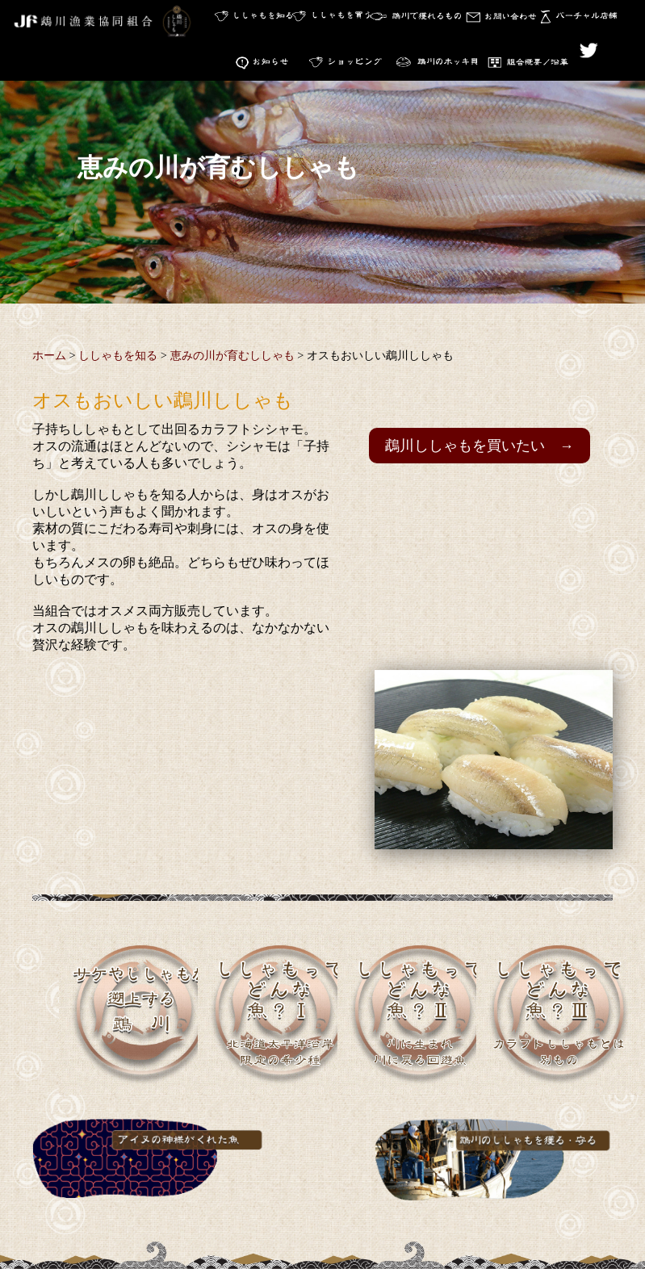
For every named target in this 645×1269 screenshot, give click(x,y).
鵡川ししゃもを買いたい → (479, 449)
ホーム (49, 358)
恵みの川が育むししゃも (232, 358)
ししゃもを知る (117, 358)
